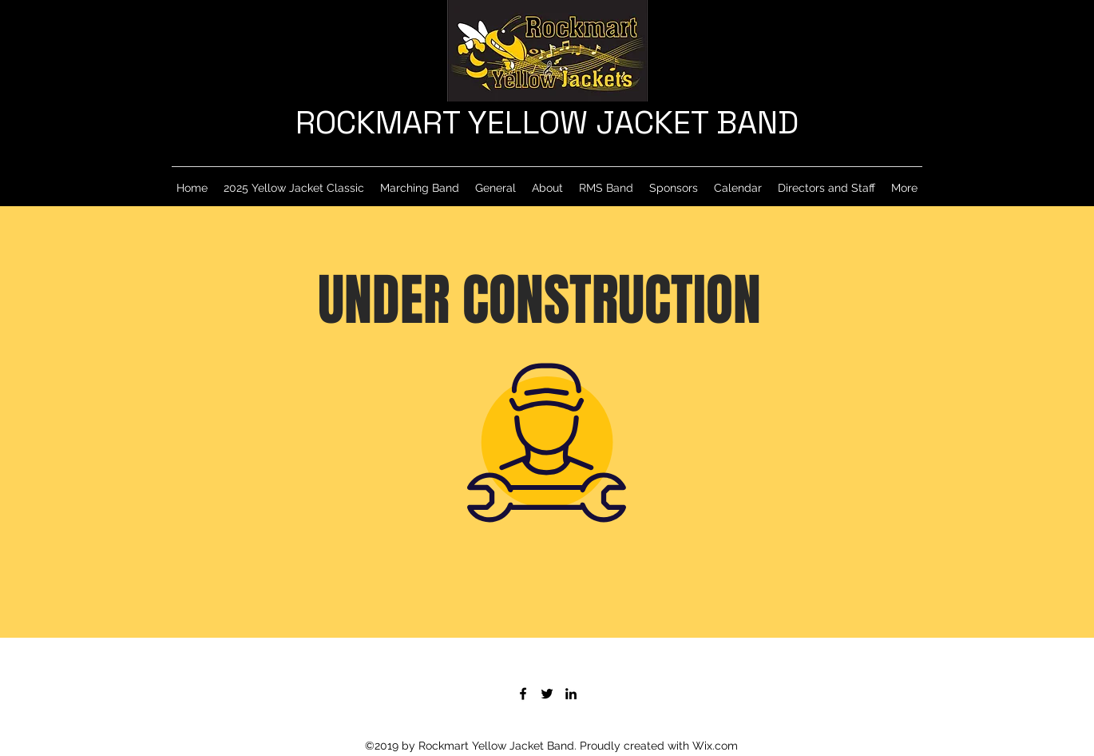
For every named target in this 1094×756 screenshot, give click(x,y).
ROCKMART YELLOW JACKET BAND (547, 122)
